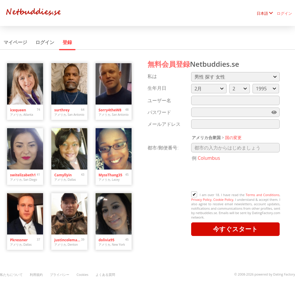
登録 (67, 42)
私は (152, 76)
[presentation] (236, 176)
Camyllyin (63, 174)
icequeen (18, 110)
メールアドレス (164, 124)
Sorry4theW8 (110, 110)
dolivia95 (106, 239)
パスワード (159, 112)
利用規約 (36, 274)
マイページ (15, 42)
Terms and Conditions (262, 195)
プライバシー (59, 274)
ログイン (284, 13)
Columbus (209, 158)
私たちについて (11, 274)
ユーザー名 (159, 100)
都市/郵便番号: (163, 147)
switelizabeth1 (23, 174)
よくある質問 (105, 274)
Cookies (82, 274)
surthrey (62, 110)
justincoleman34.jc (67, 239)
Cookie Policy (223, 199)
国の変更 (233, 137)
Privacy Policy (201, 199)
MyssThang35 (110, 174)
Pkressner (19, 239)
